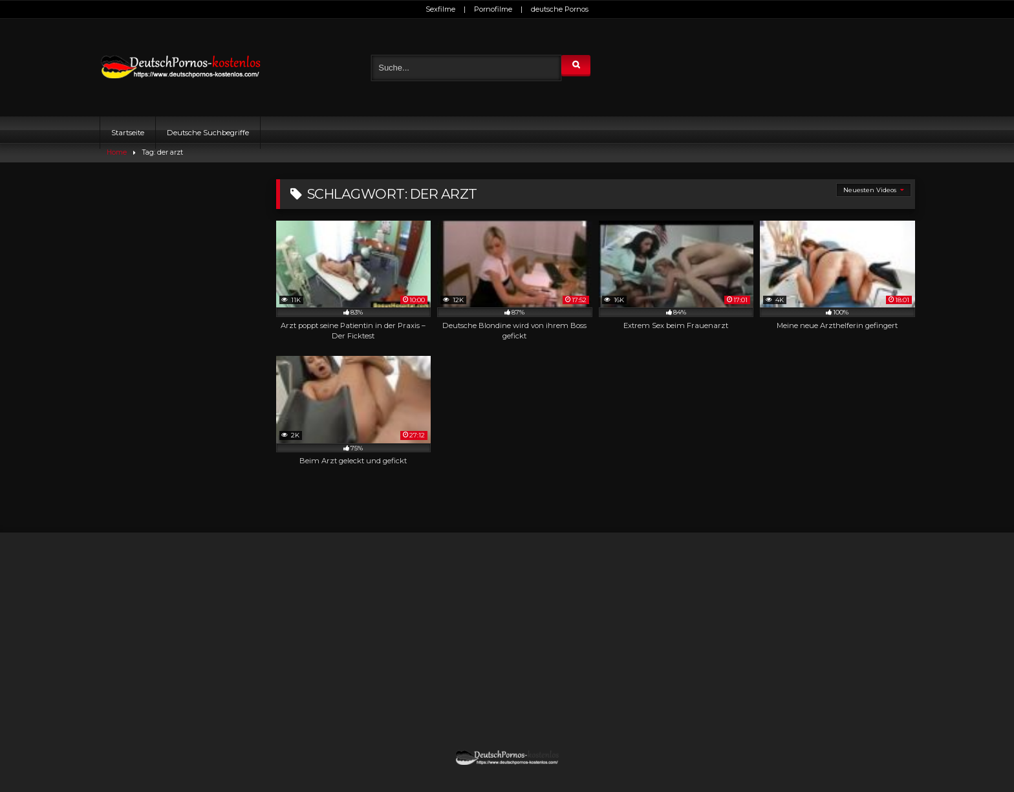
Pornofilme (493, 9)
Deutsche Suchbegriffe (208, 132)
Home (117, 152)
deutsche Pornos (559, 9)
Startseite (127, 132)
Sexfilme (440, 9)
